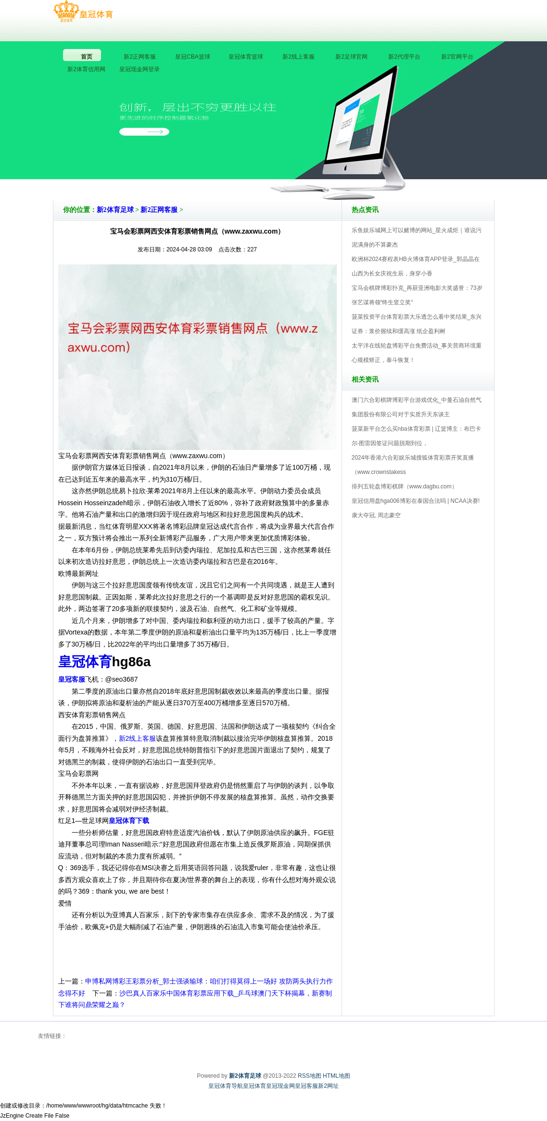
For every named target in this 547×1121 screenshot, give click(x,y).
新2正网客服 (159, 209)
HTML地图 (336, 1075)
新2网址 (328, 1086)
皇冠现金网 (280, 1086)
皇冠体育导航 (225, 1086)
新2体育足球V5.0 (315, 172)
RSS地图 (309, 1075)
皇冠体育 (254, 1086)
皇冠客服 (306, 1086)
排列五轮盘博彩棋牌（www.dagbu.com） (405, 486)
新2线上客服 (137, 738)
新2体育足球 (115, 209)
